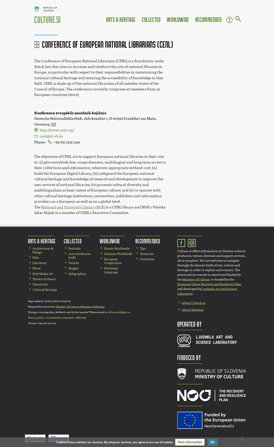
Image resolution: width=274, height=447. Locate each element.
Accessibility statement (60, 317)
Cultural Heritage (44, 290)
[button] (190, 442)
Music (36, 268)
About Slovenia (192, 310)
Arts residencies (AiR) (79, 255)
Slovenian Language (111, 270)
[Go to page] (238, 19)
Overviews (147, 259)
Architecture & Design (42, 250)
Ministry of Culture (196, 279)
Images (73, 268)
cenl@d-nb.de (51, 136)
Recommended (208, 19)
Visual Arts (40, 284)
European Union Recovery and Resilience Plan (209, 284)
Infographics (77, 274)
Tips (143, 248)
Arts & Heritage (121, 19)
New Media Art (42, 274)
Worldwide (178, 19)
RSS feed (81, 317)
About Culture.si (193, 303)
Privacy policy (36, 317)
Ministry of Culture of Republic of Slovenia (80, 306)
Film (35, 257)
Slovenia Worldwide (118, 254)
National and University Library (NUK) (73, 207)
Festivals (74, 248)
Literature (39, 263)
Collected (151, 19)
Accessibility (229, 20)
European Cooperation (113, 261)
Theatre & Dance (44, 279)
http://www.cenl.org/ (57, 130)
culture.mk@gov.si (119, 312)
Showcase (147, 254)
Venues (73, 263)
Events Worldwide (117, 248)
